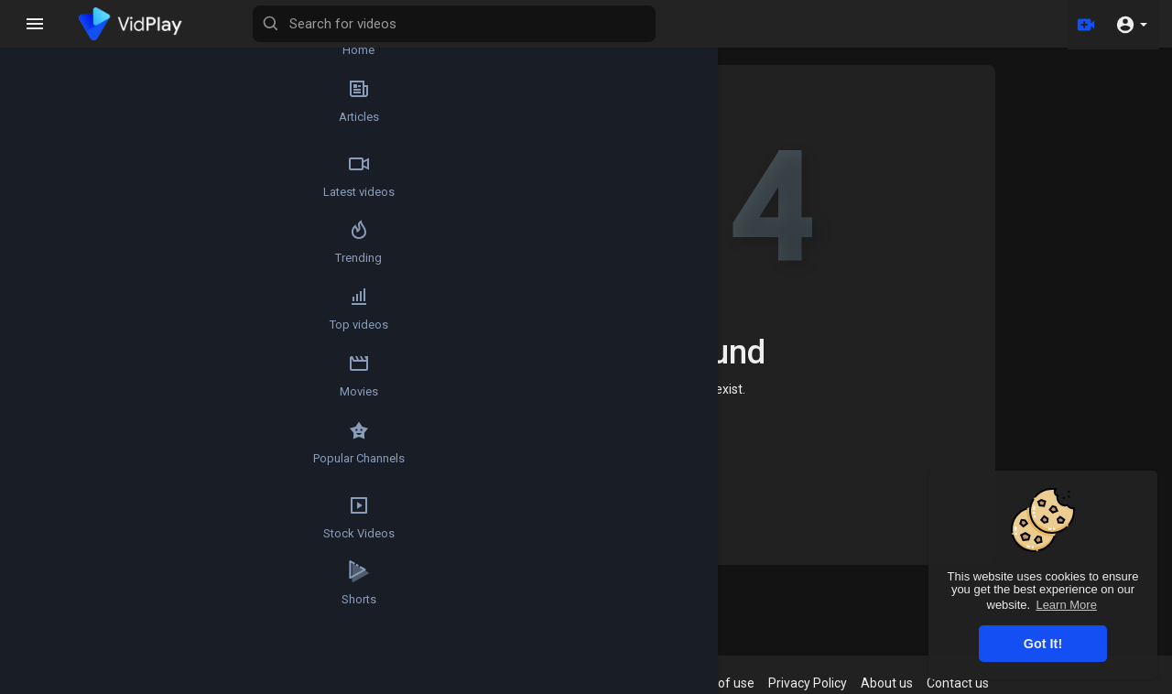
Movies (50, 417)
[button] (1131, 24)
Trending (50, 267)
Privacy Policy (825, 683)
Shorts (50, 643)
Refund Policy (597, 683)
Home (636, 456)
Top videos (50, 342)
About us (904, 683)
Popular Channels (51, 492)
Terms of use (733, 683)
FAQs (666, 683)
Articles (50, 117)
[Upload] (1083, 24)
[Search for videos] (554, 23)
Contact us (975, 683)
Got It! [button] (1043, 643)
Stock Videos (50, 568)
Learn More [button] (1066, 605)
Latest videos (50, 192)
